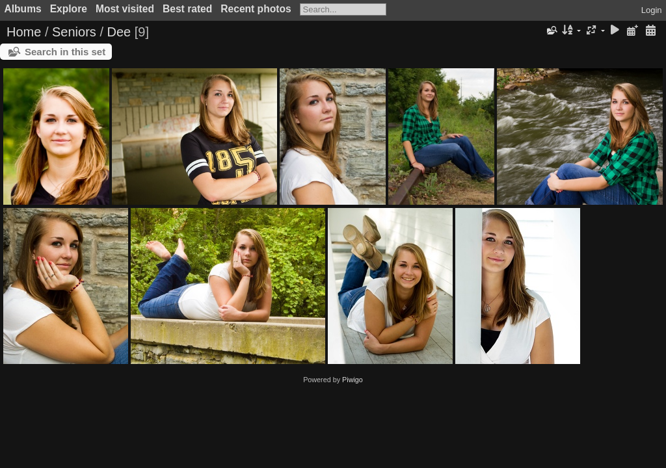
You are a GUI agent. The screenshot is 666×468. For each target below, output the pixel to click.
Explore (68, 8)
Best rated (187, 8)
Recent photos (255, 8)
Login (651, 10)
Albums (23, 8)
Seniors (74, 32)
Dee (119, 32)
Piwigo (352, 380)
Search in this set (65, 51)
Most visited (125, 8)
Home (24, 32)
